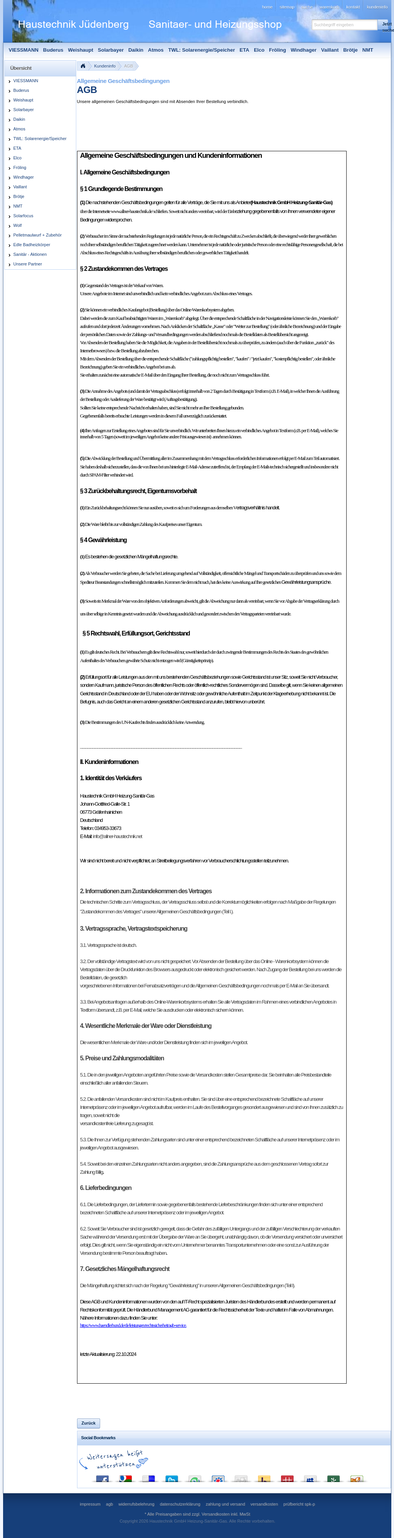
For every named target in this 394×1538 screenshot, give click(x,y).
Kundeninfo (105, 66)
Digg (241, 1476)
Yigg (356, 1476)
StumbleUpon (194, 1476)
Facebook (102, 1476)
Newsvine (333, 1476)
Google (125, 1476)
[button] (382, 24)
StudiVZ (218, 1476)
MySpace (310, 1476)
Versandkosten (216, 1514)
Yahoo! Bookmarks (264, 1476)
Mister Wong (287, 1476)
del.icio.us (148, 1476)
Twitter (171, 1476)
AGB (128, 66)
